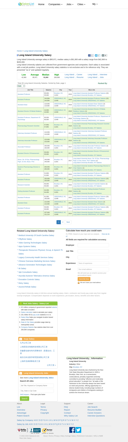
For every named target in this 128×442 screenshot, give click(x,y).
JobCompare (24, 394)
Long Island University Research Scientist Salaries (89, 184)
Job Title (69, 251)
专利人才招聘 (98, 436)
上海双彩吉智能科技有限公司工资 (33, 347)
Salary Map (25, 317)
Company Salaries (27, 327)
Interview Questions (96, 416)
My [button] (95, 4)
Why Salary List (71, 416)
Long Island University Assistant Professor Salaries (89, 93)
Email (68, 269)
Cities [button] (81, 4)
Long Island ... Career (73, 74)
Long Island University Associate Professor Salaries (89, 146)
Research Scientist (24, 185)
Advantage (21, 413)
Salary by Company (25, 420)
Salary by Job (22, 424)
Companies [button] (55, 4)
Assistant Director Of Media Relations (30, 111)
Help (62, 436)
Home (42, 4)
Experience (71, 263)
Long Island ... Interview (97, 74)
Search (24, 399)
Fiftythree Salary (25, 239)
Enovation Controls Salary (29, 279)
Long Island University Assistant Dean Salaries (88, 104)
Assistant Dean (22, 104)
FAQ (66, 407)
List (18, 407)
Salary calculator (27, 312)
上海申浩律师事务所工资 (30, 361)
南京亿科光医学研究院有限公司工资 (34, 357)
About (45, 436)
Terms (43, 407)
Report (67, 410)
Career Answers (95, 413)
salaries (54, 307)
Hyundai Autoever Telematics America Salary (37, 276)
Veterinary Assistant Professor (27, 133)
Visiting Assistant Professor (26, 191)
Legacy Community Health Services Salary (36, 257)
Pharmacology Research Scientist (28, 126)
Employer (70, 245)
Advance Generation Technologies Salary (35, 265)
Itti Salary (22, 268)
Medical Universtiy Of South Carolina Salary (36, 235)
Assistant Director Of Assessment (28, 153)
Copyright (45, 413)
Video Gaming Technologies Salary (33, 243)
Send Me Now (84, 279)
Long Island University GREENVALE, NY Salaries (89, 100)
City (67, 257)
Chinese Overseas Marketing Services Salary (37, 261)
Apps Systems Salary (27, 246)
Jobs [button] (69, 4)
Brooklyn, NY (58, 93)
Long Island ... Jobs (96, 77)
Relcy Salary (24, 283)
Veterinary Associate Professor (27, 140)
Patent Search (23, 416)
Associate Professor (24, 147)
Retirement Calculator (84, 436)
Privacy (44, 410)
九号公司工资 (25, 343)
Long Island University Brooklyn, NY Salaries (87, 95)
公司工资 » (51, 365)
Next (68, 222)
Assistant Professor (24, 94)
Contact (67, 413)
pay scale (36, 315)
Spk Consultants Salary (28, 272)
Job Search (93, 407)
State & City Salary (27, 322)
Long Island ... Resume (74, 77)
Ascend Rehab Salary (27, 287)
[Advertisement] (64, 28)
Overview (21, 410)
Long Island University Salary (36, 51)
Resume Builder (95, 410)
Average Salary (70, 436)
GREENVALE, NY (60, 98)
